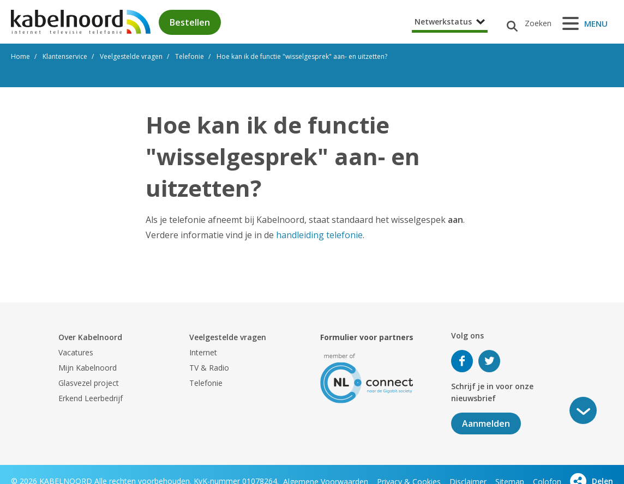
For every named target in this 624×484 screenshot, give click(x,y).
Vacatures (75, 352)
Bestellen (190, 22)
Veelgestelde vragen (227, 337)
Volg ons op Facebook (462, 361)
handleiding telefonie (319, 235)
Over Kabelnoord (90, 337)
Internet (203, 352)
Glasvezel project (88, 383)
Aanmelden (486, 423)
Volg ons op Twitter (489, 361)
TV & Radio (209, 367)
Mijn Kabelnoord (87, 367)
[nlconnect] (366, 377)
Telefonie (206, 383)
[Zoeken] (525, 23)
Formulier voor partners (366, 337)
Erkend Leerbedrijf (90, 398)
